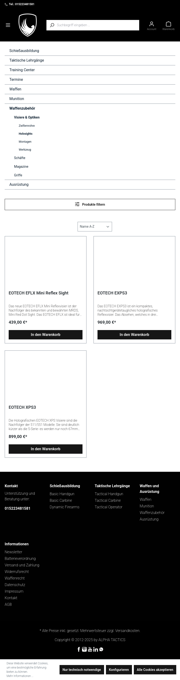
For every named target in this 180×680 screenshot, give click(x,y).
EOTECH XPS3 (22, 407)
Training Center (22, 70)
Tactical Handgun (109, 494)
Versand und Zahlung (22, 565)
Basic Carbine (61, 500)
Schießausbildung (24, 50)
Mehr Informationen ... (20, 676)
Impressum (14, 591)
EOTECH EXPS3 (112, 292)
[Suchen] (51, 25)
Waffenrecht (15, 578)
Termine (16, 79)
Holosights (25, 133)
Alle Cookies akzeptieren (155, 670)
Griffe (18, 175)
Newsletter (13, 552)
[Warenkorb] (168, 25)
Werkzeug (25, 149)
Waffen (15, 89)
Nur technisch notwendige (82, 670)
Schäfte (19, 158)
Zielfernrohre (27, 125)
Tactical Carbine (108, 500)
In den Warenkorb (45, 334)
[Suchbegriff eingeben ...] (98, 25)
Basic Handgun (62, 494)
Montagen (25, 141)
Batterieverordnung (20, 558)
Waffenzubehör (22, 108)
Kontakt (11, 598)
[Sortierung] (95, 226)
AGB (8, 604)
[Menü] (8, 25)
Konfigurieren (119, 670)
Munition (16, 99)
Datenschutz (15, 585)
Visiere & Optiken (27, 117)
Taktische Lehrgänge (26, 60)
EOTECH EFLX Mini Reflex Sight (38, 292)
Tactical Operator (108, 507)
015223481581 (17, 508)
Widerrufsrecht (17, 571)
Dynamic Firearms (64, 507)
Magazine (21, 166)
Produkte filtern (90, 204)
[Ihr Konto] (151, 25)
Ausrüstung (19, 184)
